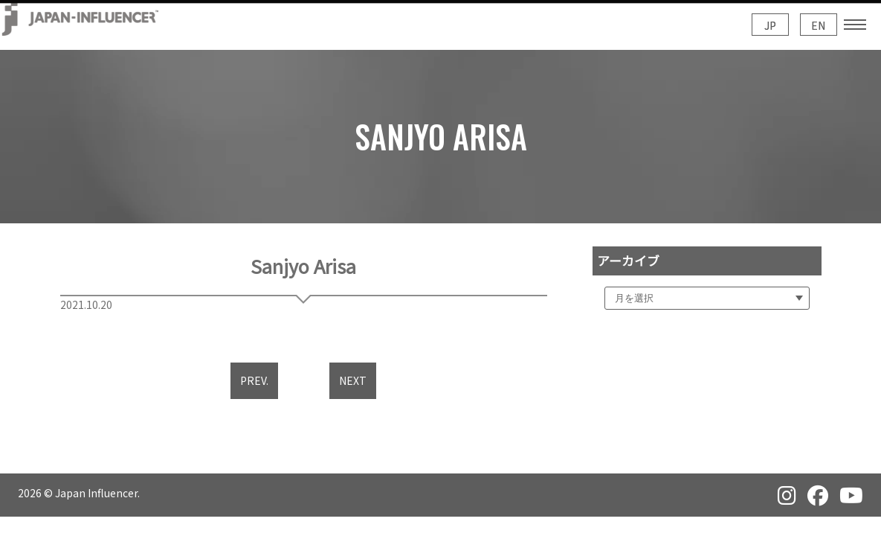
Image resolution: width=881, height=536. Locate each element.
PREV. (254, 380)
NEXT (353, 380)
